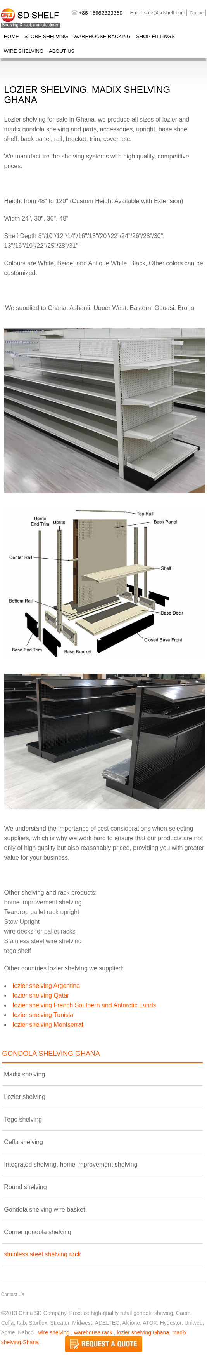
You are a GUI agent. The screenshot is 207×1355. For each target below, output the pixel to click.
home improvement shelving (43, 902)
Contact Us (12, 1294)
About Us (61, 51)
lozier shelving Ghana (143, 1332)
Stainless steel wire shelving (43, 941)
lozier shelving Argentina (46, 985)
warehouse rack (93, 1332)
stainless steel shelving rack (42, 1254)
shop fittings (155, 36)
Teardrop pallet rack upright (41, 912)
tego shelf (17, 950)
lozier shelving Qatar (41, 995)
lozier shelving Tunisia (43, 1015)
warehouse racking (102, 36)
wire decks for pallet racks (40, 931)
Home (11, 36)
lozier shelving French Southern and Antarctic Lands (84, 1005)
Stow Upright (22, 921)
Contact (197, 12)
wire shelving (23, 51)
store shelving (46, 36)
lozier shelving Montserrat (48, 1024)
